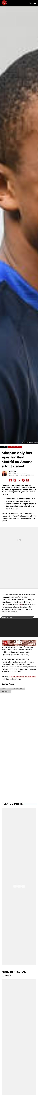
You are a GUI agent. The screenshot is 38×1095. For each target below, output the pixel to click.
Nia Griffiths (12, 471)
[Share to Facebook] (10, 480)
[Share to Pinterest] (27, 480)
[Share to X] (14, 480)
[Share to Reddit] (23, 480)
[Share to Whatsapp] (19, 480)
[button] (30, 3)
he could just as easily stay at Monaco (22, 677)
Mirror (21, 604)
